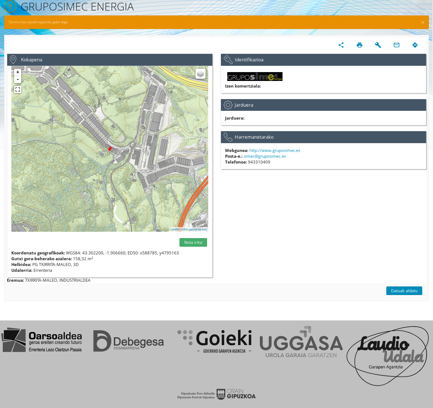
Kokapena (31, 59)
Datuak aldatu (404, 290)
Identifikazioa (249, 59)
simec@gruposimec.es (265, 156)
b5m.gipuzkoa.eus (194, 229)
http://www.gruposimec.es (274, 150)
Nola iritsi (193, 242)
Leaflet (175, 229)
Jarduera (244, 105)
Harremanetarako (254, 137)
